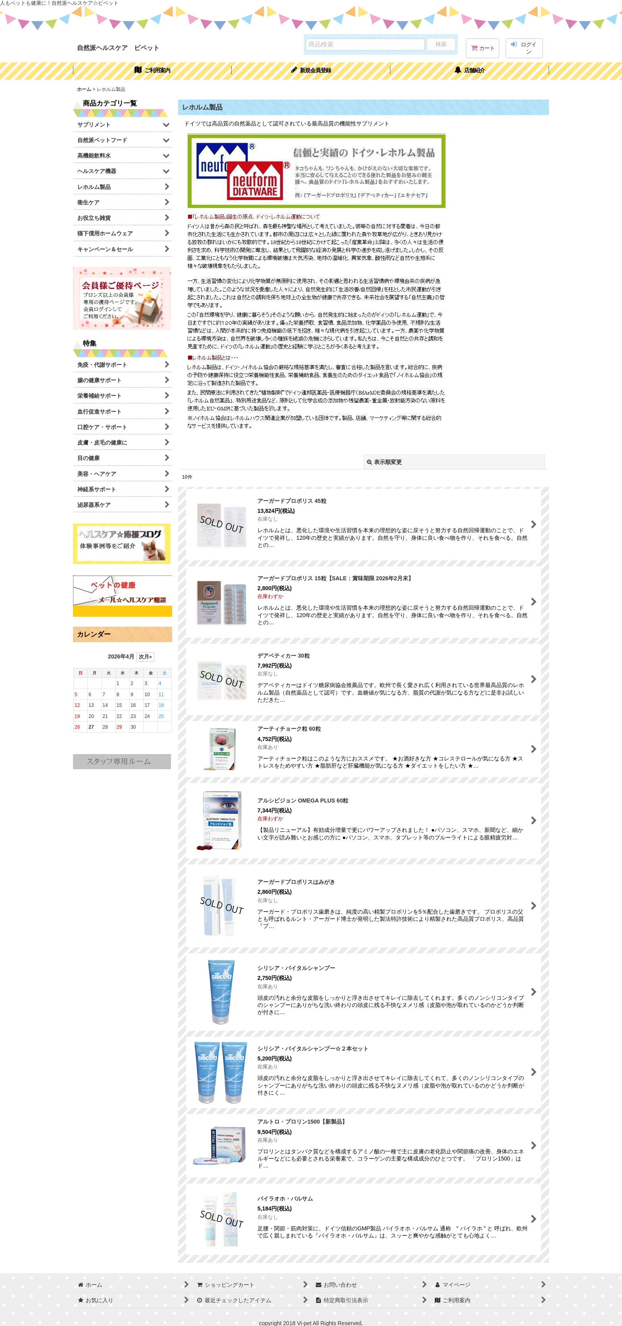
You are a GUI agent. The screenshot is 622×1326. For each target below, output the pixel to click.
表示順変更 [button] (384, 462)
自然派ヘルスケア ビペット (118, 47)
